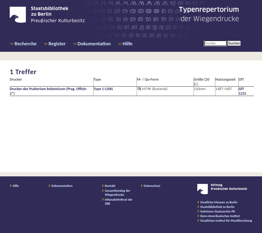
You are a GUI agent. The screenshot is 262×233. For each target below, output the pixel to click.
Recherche (26, 43)
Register (57, 43)
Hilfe (128, 43)
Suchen (234, 43)
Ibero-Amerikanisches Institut (220, 216)
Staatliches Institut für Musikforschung (226, 220)
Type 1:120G (103, 89)
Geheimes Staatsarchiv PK (217, 211)
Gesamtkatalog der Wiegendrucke (117, 193)
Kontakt (110, 186)
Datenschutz (152, 186)
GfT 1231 (242, 91)
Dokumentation (94, 43)
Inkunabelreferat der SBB (119, 201)
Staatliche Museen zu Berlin (218, 202)
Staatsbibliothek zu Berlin (217, 207)
